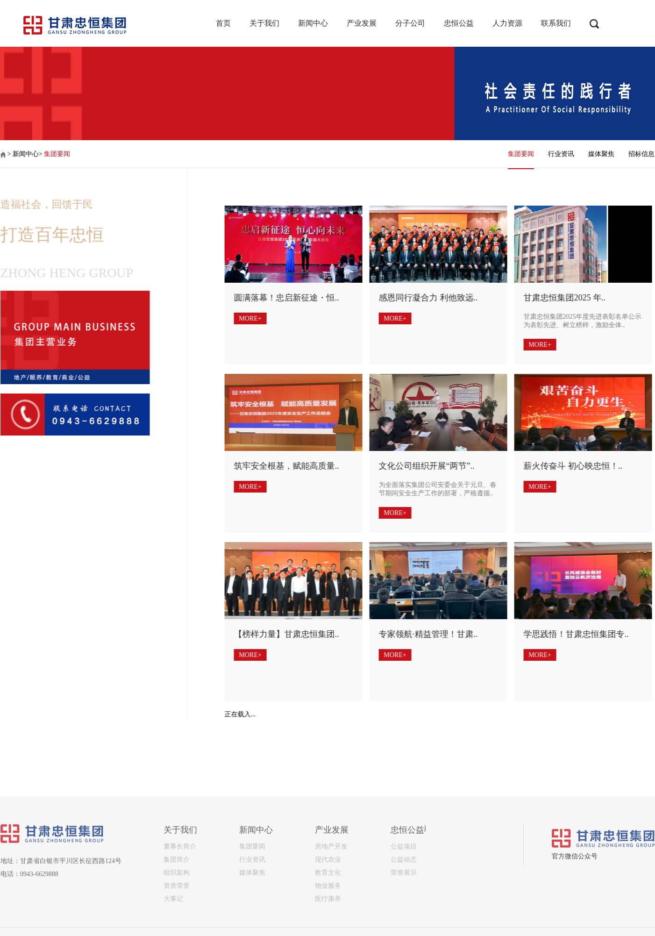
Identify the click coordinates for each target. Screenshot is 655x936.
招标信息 (641, 153)
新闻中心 (313, 23)
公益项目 (404, 898)
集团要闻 (57, 153)
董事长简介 (180, 898)
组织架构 (177, 925)
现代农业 (328, 911)
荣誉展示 (404, 925)
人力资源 (507, 23)
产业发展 (362, 23)
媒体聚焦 (601, 153)
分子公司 (410, 23)
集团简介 (177, 911)
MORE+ (235, 318)
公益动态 (404, 911)
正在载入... (225, 714)
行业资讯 (561, 153)
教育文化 (328, 925)
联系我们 (556, 23)
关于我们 (264, 23)
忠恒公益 (459, 23)
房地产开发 (331, 898)
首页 (223, 23)
